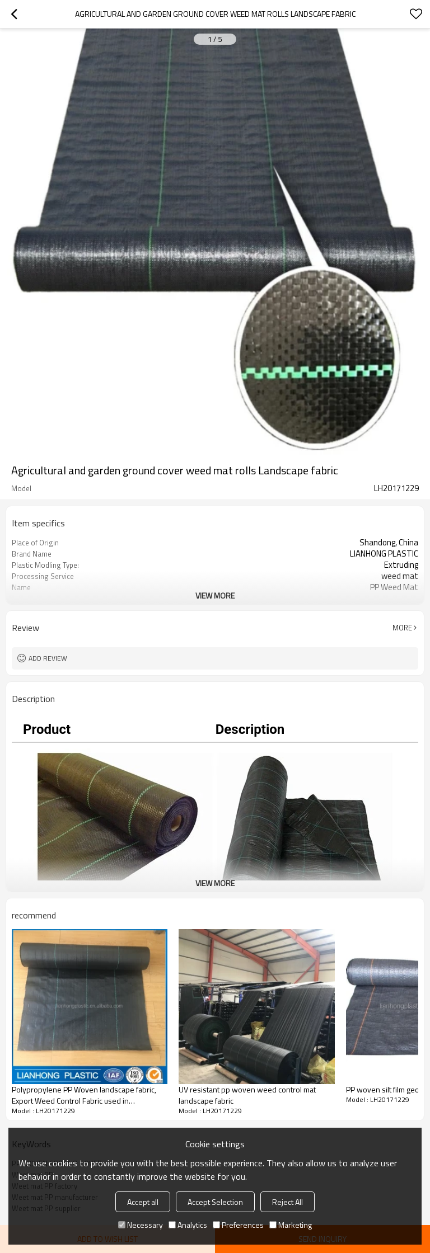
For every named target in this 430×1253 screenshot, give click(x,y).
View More (215, 595)
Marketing (290, 1225)
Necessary (140, 1225)
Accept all (142, 1202)
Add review (48, 658)
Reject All (287, 1202)
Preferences (238, 1225)
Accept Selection (215, 1202)
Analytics (188, 1225)
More (402, 627)
